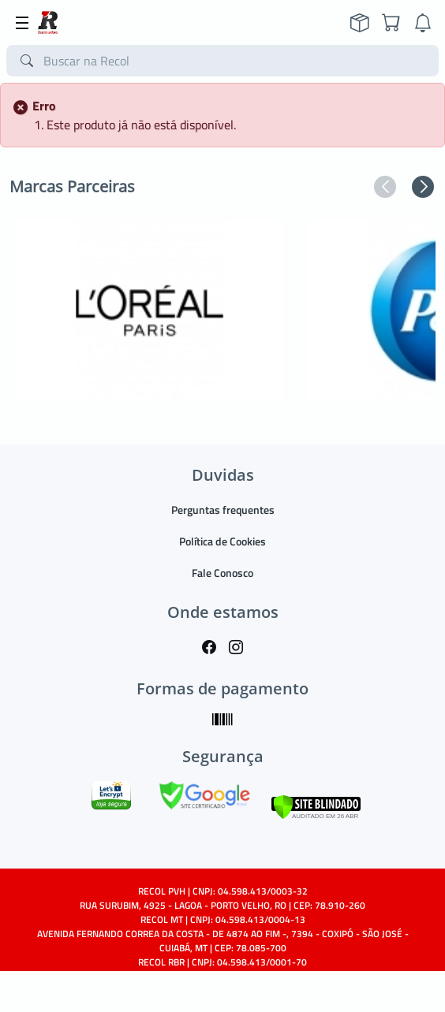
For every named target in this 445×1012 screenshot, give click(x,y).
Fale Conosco (222, 572)
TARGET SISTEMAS (258, 990)
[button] (385, 186)
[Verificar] (316, 805)
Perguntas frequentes (223, 509)
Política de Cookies (222, 541)
